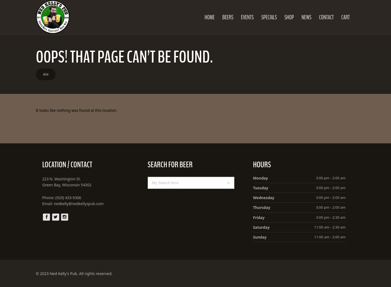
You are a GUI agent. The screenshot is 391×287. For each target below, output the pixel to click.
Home (205, 17)
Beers (223, 17)
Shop (284, 17)
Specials (264, 17)
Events (242, 17)
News (301, 17)
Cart (340, 17)
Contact (321, 17)
